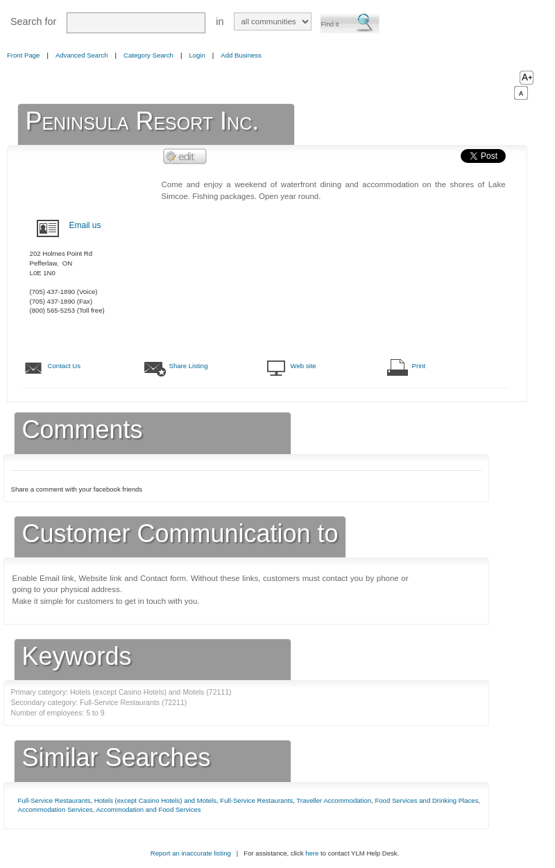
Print (419, 366)
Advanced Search (82, 55)
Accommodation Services (55, 809)
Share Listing (188, 366)
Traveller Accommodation (333, 800)
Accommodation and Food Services (148, 809)
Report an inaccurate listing (191, 853)
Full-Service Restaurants (54, 800)
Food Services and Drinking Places (426, 800)
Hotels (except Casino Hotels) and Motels (155, 800)
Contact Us (64, 366)
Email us (85, 225)
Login (197, 55)
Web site (303, 366)
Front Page (23, 55)
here (311, 853)
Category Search (148, 55)
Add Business (241, 55)
